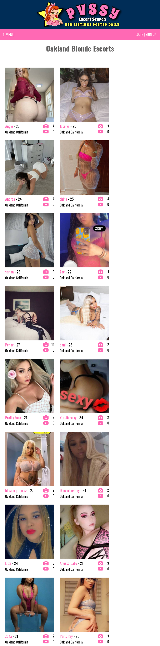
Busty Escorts (50, 577)
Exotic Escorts (90, 583)
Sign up (151, 34)
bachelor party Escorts (16, 590)
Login (139, 34)
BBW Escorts (10, 583)
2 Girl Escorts (10, 570)
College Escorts (51, 583)
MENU (9, 34)
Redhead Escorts (131, 583)
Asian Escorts (10, 577)
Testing (46, 597)
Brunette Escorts (52, 570)
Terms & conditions (107, 628)
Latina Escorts (90, 597)
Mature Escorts (130, 570)
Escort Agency (90, 577)
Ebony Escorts (50, 590)
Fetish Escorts (90, 590)
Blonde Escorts (11, 597)
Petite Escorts (130, 577)
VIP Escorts (128, 590)
